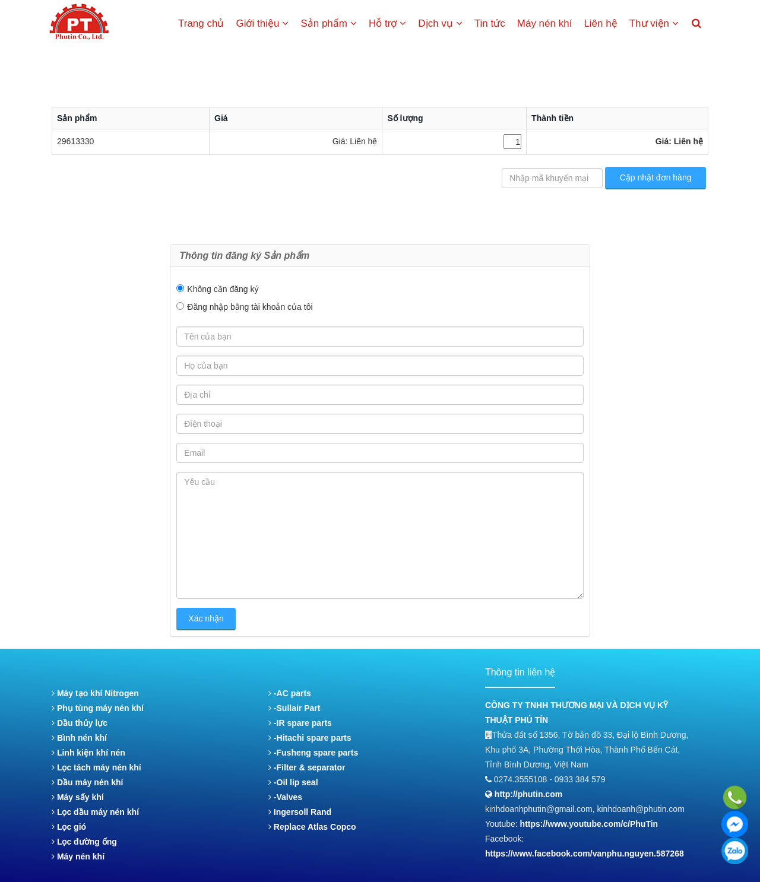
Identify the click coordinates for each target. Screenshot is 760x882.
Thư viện (654, 23)
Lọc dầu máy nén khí (95, 812)
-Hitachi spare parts (310, 738)
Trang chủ (201, 23)
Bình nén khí (79, 738)
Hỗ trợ (387, 23)
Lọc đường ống (84, 841)
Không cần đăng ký (222, 289)
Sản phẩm (328, 23)
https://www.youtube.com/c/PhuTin (589, 824)
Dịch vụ (440, 23)
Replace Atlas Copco (312, 827)
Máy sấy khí (78, 797)
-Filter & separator (306, 767)
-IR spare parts (300, 723)
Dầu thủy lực (79, 723)
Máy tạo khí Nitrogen (95, 693)
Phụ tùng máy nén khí (98, 708)
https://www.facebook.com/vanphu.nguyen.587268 (584, 853)
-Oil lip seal (293, 782)
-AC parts (289, 693)
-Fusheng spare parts (313, 752)
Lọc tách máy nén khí (96, 767)
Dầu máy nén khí (87, 782)
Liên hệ (600, 23)
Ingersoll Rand (299, 812)
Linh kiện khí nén (88, 752)
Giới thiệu (262, 23)
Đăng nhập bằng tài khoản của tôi (249, 307)
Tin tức (489, 23)
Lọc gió (69, 827)
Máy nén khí (544, 23)
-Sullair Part (294, 708)
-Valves (285, 797)
